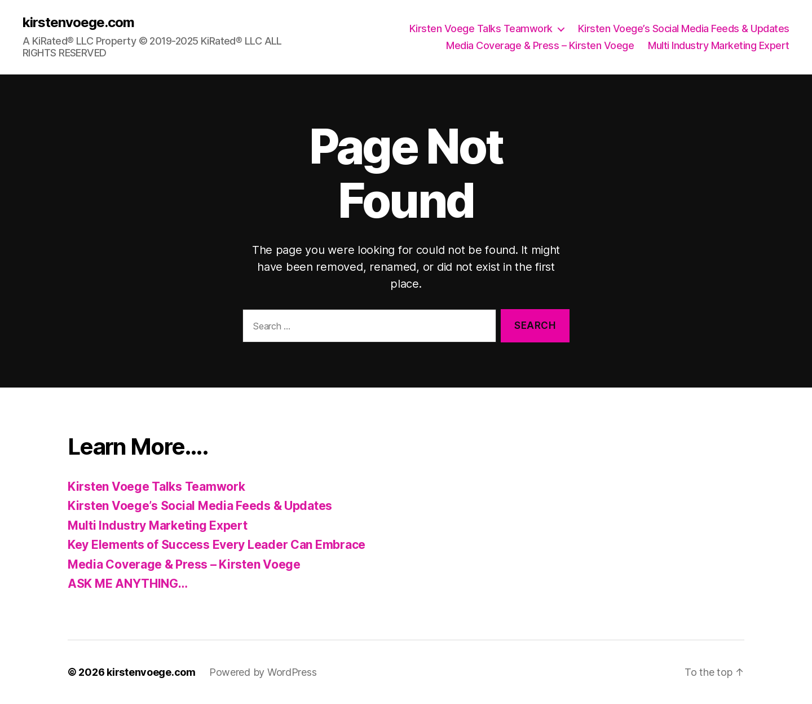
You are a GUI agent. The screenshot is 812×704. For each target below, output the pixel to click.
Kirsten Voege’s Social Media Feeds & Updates (683, 28)
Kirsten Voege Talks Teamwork (481, 28)
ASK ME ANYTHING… (128, 584)
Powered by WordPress (263, 672)
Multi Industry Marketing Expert (718, 45)
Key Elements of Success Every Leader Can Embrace (216, 545)
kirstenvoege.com (78, 22)
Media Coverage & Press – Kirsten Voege (540, 45)
